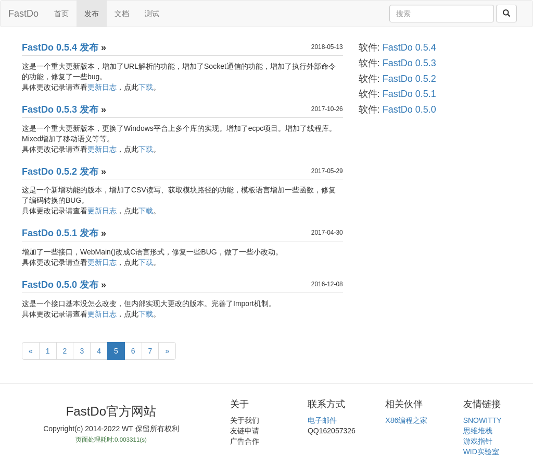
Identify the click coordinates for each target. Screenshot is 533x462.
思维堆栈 (477, 431)
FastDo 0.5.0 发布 (60, 284)
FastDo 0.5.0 (409, 109)
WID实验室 (481, 451)
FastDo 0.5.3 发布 (60, 109)
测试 (152, 13)
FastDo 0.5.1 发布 (60, 233)
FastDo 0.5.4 (409, 47)
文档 (122, 13)
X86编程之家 (406, 420)
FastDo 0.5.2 (409, 79)
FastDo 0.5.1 (409, 94)
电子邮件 (322, 420)
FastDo (23, 13)
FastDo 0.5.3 (409, 63)
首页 (61, 13)
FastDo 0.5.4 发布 (60, 47)
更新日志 (102, 87)
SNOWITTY (482, 420)
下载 (145, 87)
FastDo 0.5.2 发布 (60, 171)
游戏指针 (477, 441)
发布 (91, 13)
